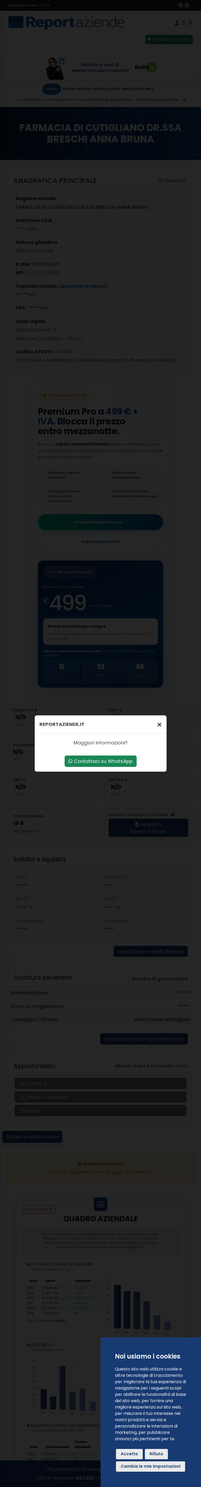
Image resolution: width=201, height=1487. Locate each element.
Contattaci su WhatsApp (100, 761)
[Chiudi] (159, 724)
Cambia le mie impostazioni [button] (150, 1466)
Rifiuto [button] (156, 1454)
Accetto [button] (129, 1454)
